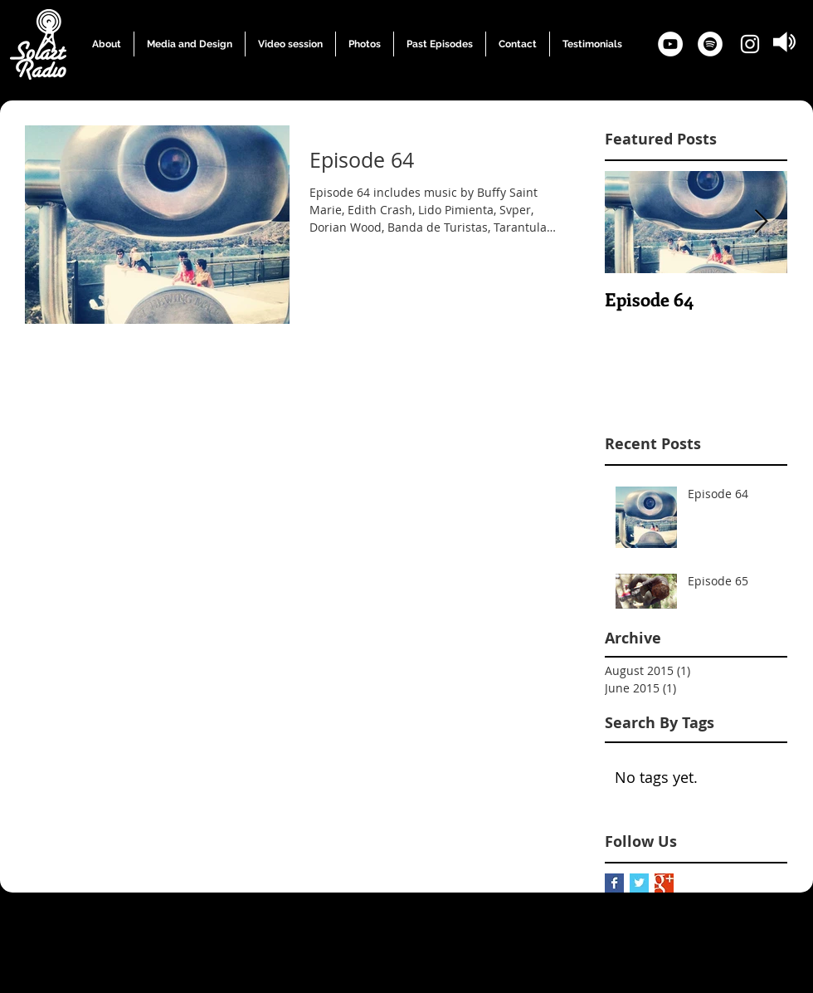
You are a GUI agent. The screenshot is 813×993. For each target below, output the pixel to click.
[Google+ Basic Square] (664, 883)
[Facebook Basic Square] (614, 883)
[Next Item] (760, 222)
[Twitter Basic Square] (639, 883)
